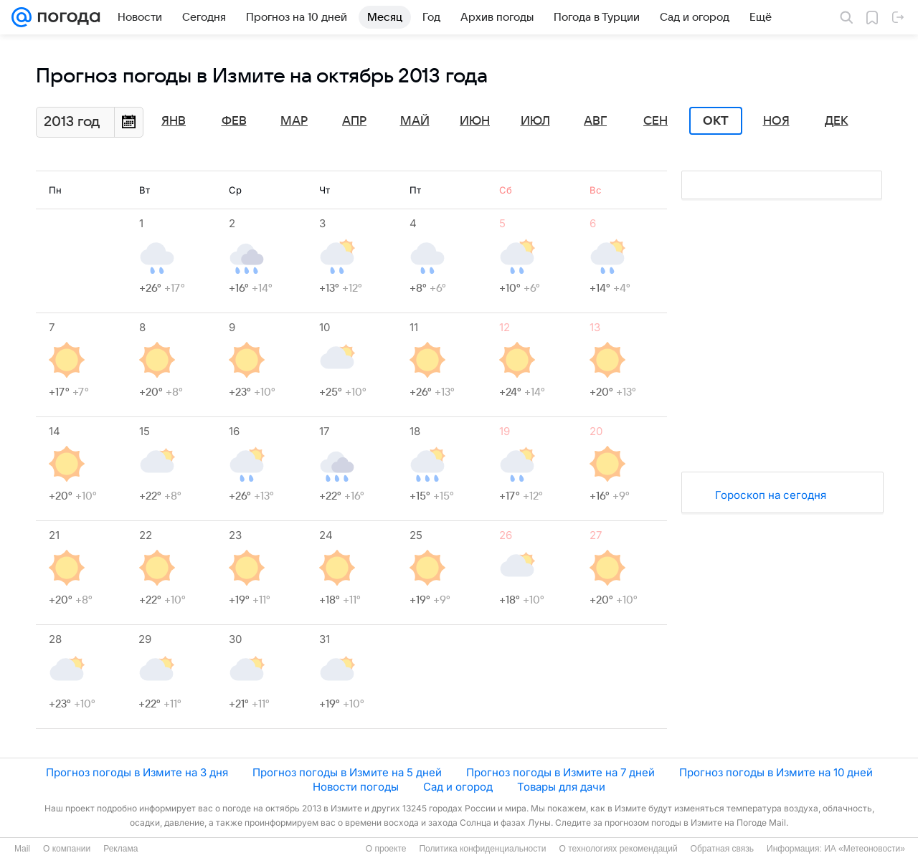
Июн (475, 121)
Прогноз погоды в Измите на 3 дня (137, 772)
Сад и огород (458, 786)
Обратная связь (722, 849)
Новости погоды (356, 786)
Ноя (776, 121)
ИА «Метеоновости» (864, 849)
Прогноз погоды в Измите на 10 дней (776, 772)
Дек (836, 121)
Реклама (120, 849)
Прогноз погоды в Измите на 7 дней (560, 772)
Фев (234, 121)
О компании (66, 849)
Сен (655, 121)
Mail (22, 849)
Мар (294, 121)
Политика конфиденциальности (482, 849)
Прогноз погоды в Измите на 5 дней (347, 772)
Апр (354, 121)
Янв (173, 121)
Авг (595, 121)
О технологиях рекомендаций (618, 849)
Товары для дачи (561, 786)
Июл (535, 121)
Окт (716, 121)
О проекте (386, 849)
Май (415, 121)
